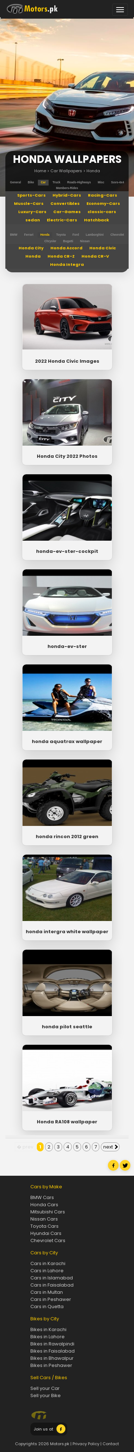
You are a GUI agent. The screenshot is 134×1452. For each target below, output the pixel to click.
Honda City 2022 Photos (67, 456)
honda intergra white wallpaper (67, 931)
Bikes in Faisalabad (52, 1351)
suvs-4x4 (117, 182)
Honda (93, 171)
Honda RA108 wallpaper (67, 1121)
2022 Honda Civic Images (67, 361)
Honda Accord (66, 248)
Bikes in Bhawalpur (52, 1358)
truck (56, 182)
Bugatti (68, 241)
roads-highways (79, 182)
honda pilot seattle (67, 1026)
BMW (14, 234)
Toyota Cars (44, 1226)
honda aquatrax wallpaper (67, 741)
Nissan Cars (44, 1219)
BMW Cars (42, 1197)
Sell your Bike (45, 1395)
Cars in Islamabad (51, 1277)
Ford (76, 234)
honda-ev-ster (67, 646)
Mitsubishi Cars (47, 1211)
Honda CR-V (95, 256)
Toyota (60, 234)
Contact (111, 1444)
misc (101, 182)
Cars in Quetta (47, 1306)
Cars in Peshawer (50, 1299)
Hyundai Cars (45, 1233)
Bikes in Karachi (48, 1329)
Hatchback (96, 220)
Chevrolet (117, 234)
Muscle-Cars (29, 203)
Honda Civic (102, 248)
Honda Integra (67, 264)
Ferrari (29, 234)
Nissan (85, 241)
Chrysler (50, 241)
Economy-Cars (103, 203)
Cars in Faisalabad (52, 1285)
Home (40, 171)
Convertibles (65, 203)
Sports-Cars (31, 195)
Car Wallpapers (66, 171)
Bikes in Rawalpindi (52, 1343)
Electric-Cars (62, 220)
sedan (32, 220)
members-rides (67, 188)
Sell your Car (45, 1388)
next (110, 1146)
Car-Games (67, 212)
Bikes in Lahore (47, 1336)
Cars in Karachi (47, 1263)
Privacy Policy (86, 1444)
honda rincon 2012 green (67, 836)
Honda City (31, 248)
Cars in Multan (46, 1292)
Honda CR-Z (61, 256)
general (15, 182)
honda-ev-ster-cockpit (67, 551)
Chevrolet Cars (47, 1240)
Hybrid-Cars (67, 195)
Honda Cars (44, 1204)
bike (31, 182)
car (43, 182)
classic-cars (102, 212)
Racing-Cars (102, 195)
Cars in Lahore (47, 1270)
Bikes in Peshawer (51, 1365)
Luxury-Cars (32, 212)
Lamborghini (95, 234)
